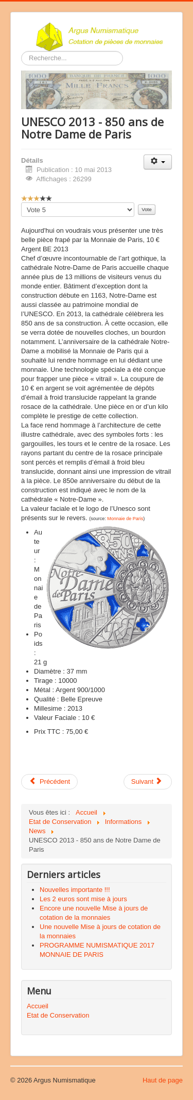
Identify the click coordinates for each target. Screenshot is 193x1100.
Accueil (37, 1006)
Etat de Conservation (58, 1015)
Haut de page (163, 1080)
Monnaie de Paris (125, 518)
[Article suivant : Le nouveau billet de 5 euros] (148, 781)
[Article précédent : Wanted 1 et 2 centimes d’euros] (49, 781)
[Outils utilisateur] (158, 161)
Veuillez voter (21, 202)
